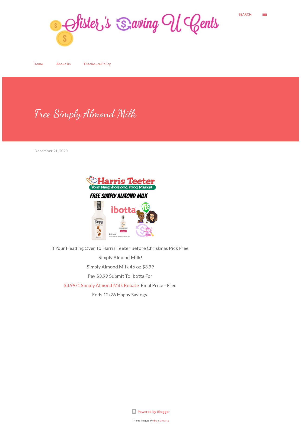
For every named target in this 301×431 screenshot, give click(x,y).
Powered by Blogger (150, 411)
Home (38, 64)
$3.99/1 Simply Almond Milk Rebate (102, 285)
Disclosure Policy (97, 64)
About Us (63, 64)
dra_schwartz (161, 420)
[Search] (245, 14)
